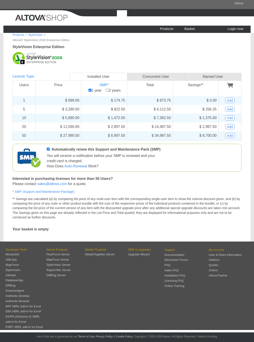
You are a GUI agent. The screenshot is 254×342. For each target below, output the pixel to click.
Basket (189, 29)
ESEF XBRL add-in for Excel (24, 327)
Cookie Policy (124, 336)
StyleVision (35, 35)
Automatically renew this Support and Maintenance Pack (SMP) (106, 149)
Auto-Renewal (75, 166)
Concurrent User (155, 76)
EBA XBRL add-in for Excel (23, 311)
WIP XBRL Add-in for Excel (23, 306)
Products (166, 29)
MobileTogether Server (100, 254)
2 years (115, 90)
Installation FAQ (175, 275)
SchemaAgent (15, 290)
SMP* (104, 85)
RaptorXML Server (59, 270)
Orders (213, 270)
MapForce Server (58, 259)
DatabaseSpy (14, 280)
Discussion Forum (176, 259)
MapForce (12, 264)
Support (170, 250)
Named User (213, 76)
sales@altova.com (52, 184)
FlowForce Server (58, 254)
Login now (235, 29)
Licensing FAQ (174, 280)
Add (230, 100)
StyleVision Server (59, 264)
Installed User (98, 76)
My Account (216, 250)
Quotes (213, 265)
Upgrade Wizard (139, 254)
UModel (11, 275)
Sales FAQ (172, 270)
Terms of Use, (86, 336)
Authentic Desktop (18, 296)
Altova (238, 3)
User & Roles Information (225, 254)
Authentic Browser (18, 301)
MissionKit (12, 254)
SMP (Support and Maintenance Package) (44, 191)
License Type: (23, 76)
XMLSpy (11, 259)
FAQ (167, 265)
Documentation (174, 254)
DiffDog (10, 285)
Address (214, 259)
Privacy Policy (104, 336)
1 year (96, 90)
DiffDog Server (56, 275)
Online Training (174, 286)
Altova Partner (218, 275)
